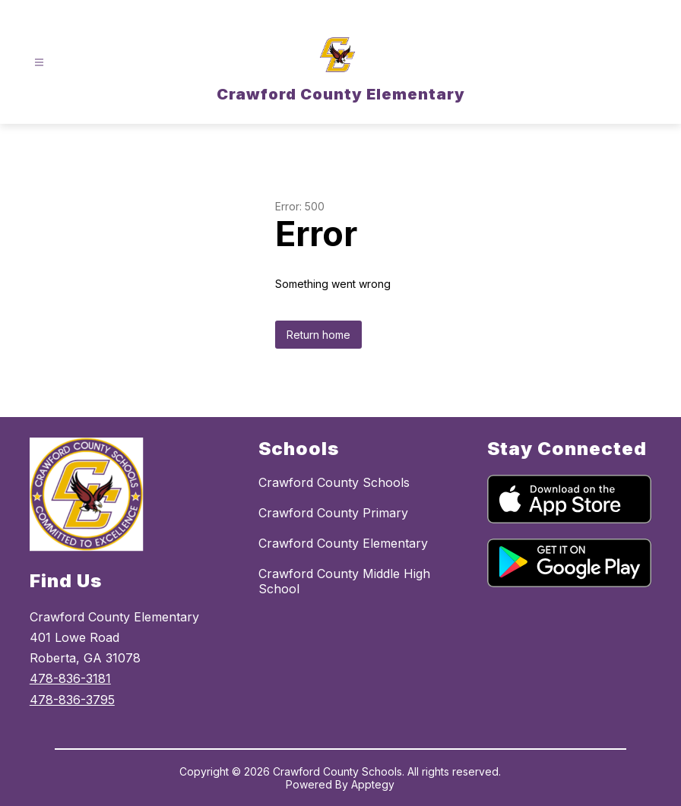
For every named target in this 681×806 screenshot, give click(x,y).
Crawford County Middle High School (344, 581)
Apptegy (372, 784)
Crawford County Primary (333, 512)
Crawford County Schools (334, 482)
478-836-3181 (70, 678)
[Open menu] (39, 62)
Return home (318, 334)
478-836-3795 (72, 699)
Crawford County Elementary (343, 543)
